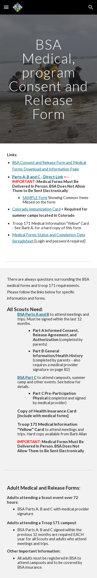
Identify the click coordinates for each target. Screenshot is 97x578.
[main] (48, 79)
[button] (6, 7)
